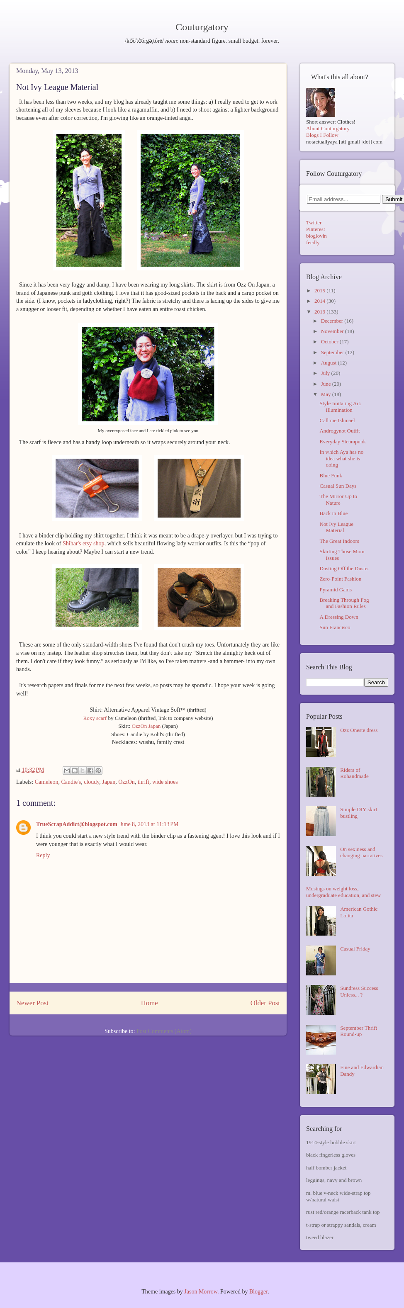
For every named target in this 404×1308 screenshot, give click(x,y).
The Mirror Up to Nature (338, 499)
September (333, 352)
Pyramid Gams (335, 589)
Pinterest (315, 229)
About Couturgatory (328, 128)
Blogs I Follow (322, 135)
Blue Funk (330, 475)
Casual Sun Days (337, 486)
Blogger (258, 1292)
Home (149, 1003)
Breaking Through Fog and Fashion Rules (344, 603)
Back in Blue (333, 513)
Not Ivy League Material (336, 527)
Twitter (313, 222)
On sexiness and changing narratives (361, 852)
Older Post (265, 1003)
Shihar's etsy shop (84, 543)
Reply (43, 855)
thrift (143, 782)
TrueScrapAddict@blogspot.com (76, 824)
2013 (320, 312)
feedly (312, 242)
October (330, 341)
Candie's (71, 782)
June (326, 384)
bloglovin (316, 236)
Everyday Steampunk (342, 441)
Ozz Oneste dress (358, 730)
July (326, 373)
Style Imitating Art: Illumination (340, 406)
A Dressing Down (338, 617)
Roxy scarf (95, 718)
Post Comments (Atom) (164, 1031)
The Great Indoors (339, 541)
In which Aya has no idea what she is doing (341, 458)
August (329, 363)
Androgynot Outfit (339, 431)
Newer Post (32, 1003)
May (326, 394)
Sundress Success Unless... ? (359, 991)
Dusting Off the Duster (344, 568)
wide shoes (165, 782)
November (333, 331)
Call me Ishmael (337, 420)
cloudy (91, 782)
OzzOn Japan (146, 726)
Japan (108, 782)
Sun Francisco (334, 627)
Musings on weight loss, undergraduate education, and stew (343, 891)
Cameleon (46, 782)
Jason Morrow (200, 1292)
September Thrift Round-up (358, 1031)
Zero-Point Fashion (340, 579)
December (333, 321)
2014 (320, 301)
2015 (320, 290)
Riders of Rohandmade (354, 773)
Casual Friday (355, 949)
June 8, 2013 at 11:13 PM (149, 824)
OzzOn (126, 782)
